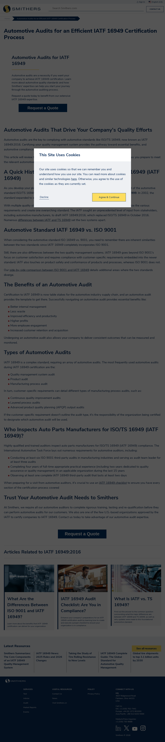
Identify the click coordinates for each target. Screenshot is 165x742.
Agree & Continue (109, 197)
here (74, 179)
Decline (44, 197)
